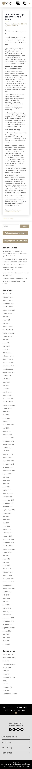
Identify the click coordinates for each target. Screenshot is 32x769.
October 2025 (8, 307)
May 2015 (6, 523)
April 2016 (6, 487)
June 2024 (6, 343)
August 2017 (7, 448)
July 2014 (6, 556)
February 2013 (8, 611)
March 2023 (7, 392)
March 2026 (7, 294)
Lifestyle (6, 671)
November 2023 (8, 366)
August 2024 (7, 336)
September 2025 (9, 310)
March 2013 (7, 608)
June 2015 (6, 520)
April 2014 (6, 566)
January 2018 (7, 435)
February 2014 (8, 572)
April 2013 (6, 605)
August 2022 (7, 408)
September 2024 (9, 333)
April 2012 (6, 644)
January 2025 (8, 327)
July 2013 (6, 595)
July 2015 (6, 516)
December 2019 (8, 425)
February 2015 (8, 533)
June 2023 (6, 382)
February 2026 (8, 297)
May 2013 (6, 602)
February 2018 (8, 431)
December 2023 (8, 363)
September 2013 (9, 588)
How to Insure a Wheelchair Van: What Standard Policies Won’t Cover (15, 281)
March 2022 (7, 421)
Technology (16, 210)
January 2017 (7, 458)
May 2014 (6, 562)
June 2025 (6, 320)
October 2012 (8, 624)
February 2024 (8, 356)
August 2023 (7, 376)
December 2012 (8, 618)
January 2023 (8, 395)
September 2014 (9, 549)
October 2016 (8, 467)
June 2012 (6, 638)
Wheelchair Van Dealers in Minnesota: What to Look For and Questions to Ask (15, 253)
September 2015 (9, 510)
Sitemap (25, 766)
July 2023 (6, 379)
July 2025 (6, 317)
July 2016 (6, 477)
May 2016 (6, 484)
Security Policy (15, 766)
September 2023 (9, 372)
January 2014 (7, 575)
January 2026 (8, 300)
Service (5, 684)
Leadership (7, 667)
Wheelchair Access (12, 212)
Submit (24, 226)
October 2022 (8, 402)
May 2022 (6, 415)
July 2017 (6, 451)
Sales (4, 681)
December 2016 (8, 461)
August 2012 (7, 631)
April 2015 (6, 526)
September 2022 (9, 405)
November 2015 (8, 503)
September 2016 (9, 471)
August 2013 (7, 592)
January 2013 (7, 615)
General (6, 661)
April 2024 (6, 349)
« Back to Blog (8, 219)
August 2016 (7, 474)
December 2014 (8, 539)
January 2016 (7, 497)
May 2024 (6, 346)
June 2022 (6, 412)
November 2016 (8, 464)
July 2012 (6, 634)
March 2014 (7, 569)
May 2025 (6, 323)
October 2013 (8, 585)
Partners (6, 674)
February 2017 (8, 454)
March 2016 (7, 490)
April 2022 (6, 418)
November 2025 (8, 304)
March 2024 (7, 353)
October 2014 (8, 546)
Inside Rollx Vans (9, 664)
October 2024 (8, 330)
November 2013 (8, 582)
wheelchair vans (15, 200)
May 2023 (6, 385)
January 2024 (8, 359)
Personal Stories (9, 677)
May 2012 (6, 641)
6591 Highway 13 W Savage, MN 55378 (16, 724)
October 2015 (8, 507)
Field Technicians (9, 658)
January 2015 (7, 536)
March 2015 (7, 530)
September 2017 (9, 444)
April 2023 (6, 389)
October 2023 (8, 369)
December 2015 (8, 500)
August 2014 (7, 552)
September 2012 (9, 628)
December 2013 (8, 579)
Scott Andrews (12, 26)
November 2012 (8, 621)
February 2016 (8, 494)
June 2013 (6, 598)
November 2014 (8, 543)
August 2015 (7, 513)
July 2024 (6, 340)
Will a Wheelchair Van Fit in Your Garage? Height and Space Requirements (15, 267)
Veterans (6, 690)
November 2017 (8, 441)
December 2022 (8, 399)
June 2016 (6, 480)
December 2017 (8, 438)
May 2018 (6, 428)
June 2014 (6, 559)
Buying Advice (8, 654)
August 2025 (7, 313)
